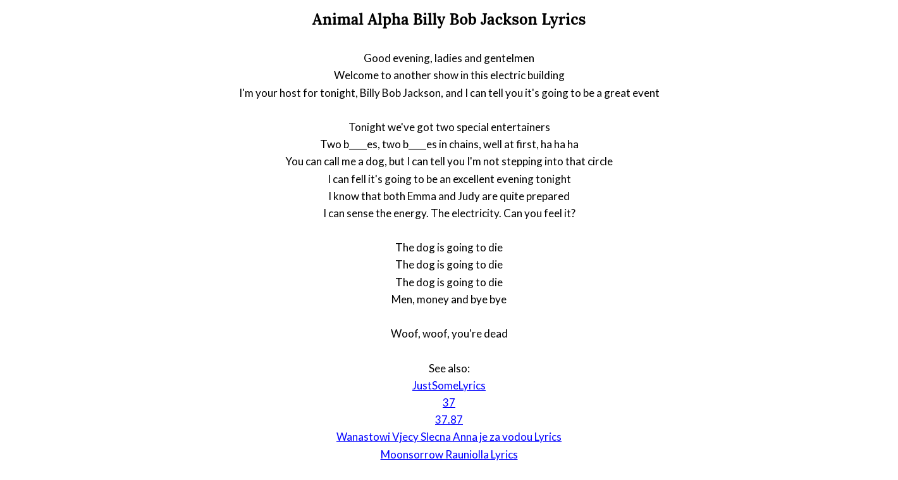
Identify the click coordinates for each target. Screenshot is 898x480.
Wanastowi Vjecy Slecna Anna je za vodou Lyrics (449, 436)
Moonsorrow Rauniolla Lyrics (449, 454)
